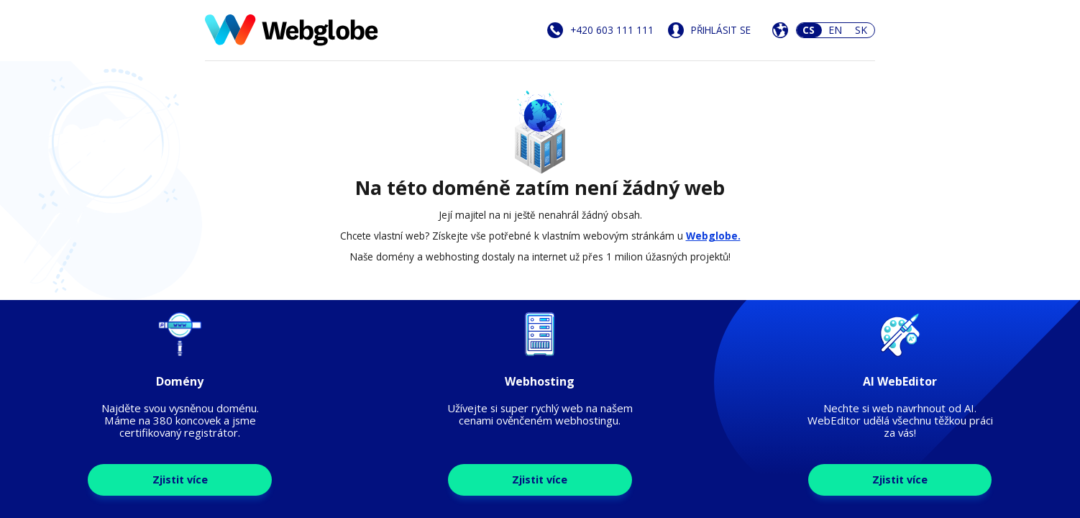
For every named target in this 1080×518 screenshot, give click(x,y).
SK (861, 30)
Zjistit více (180, 479)
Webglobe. (713, 235)
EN (835, 30)
